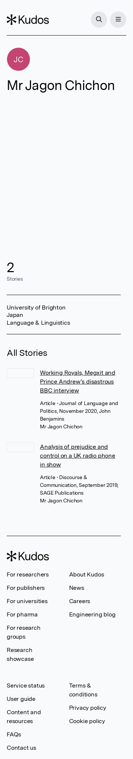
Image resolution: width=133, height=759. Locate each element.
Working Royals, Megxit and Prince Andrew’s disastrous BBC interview (77, 381)
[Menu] (118, 19)
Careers (80, 601)
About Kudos (86, 574)
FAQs (14, 734)
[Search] (99, 19)
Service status (26, 685)
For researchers (28, 574)
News (76, 587)
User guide (21, 698)
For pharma (22, 614)
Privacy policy (87, 707)
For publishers (26, 587)
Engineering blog (92, 614)
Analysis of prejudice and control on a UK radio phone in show (77, 455)
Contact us (21, 747)
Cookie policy (87, 721)
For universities (27, 601)
